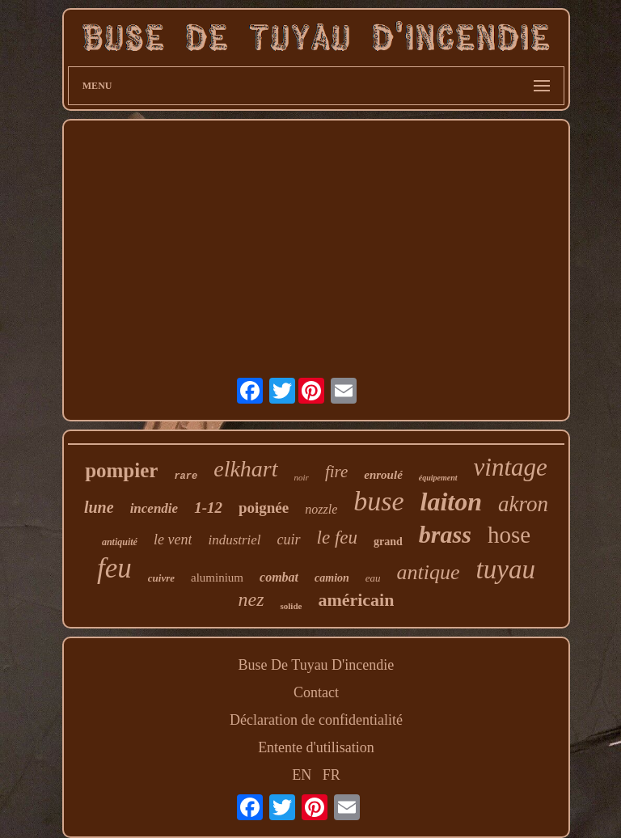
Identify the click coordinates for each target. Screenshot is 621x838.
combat (279, 577)
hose (509, 535)
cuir (289, 539)
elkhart (245, 468)
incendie (154, 508)
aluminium (217, 577)
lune (99, 507)
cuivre (161, 578)
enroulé (383, 474)
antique (428, 572)
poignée (264, 507)
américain (356, 600)
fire (336, 471)
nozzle (321, 509)
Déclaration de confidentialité (316, 720)
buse (378, 501)
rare (185, 476)
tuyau (505, 569)
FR (331, 775)
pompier (121, 470)
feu (114, 568)
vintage (510, 467)
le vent (173, 539)
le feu (337, 537)
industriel (234, 540)
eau (373, 578)
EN (301, 775)
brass (445, 534)
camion (332, 578)
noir (301, 477)
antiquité (119, 542)
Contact (316, 692)
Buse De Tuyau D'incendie (317, 665)
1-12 (208, 507)
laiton (451, 501)
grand (388, 541)
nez (251, 599)
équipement (438, 477)
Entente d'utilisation (316, 747)
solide (291, 606)
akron (523, 504)
